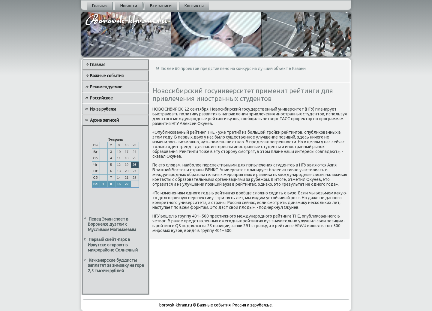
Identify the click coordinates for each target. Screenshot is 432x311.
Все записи (161, 5)
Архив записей (104, 120)
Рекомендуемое (106, 86)
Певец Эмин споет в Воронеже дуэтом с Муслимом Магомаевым (112, 224)
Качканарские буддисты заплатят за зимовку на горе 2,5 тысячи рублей (116, 265)
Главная (99, 5)
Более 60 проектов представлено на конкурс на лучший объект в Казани (233, 68)
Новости (128, 5)
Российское (101, 98)
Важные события (107, 75)
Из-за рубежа (103, 109)
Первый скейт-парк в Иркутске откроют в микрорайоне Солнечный (113, 244)
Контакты (194, 5)
